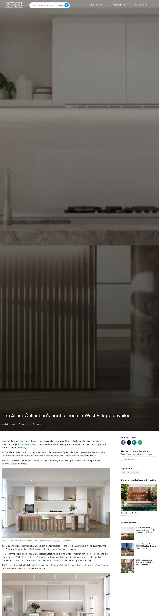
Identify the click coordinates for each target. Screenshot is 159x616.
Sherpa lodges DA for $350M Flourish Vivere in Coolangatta (146, 546)
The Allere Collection (30, 444)
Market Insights (8, 424)
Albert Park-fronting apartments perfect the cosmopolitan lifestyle (145, 530)
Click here (56, 541)
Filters (60, 5)
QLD (123, 472)
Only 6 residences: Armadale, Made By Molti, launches (144, 562)
